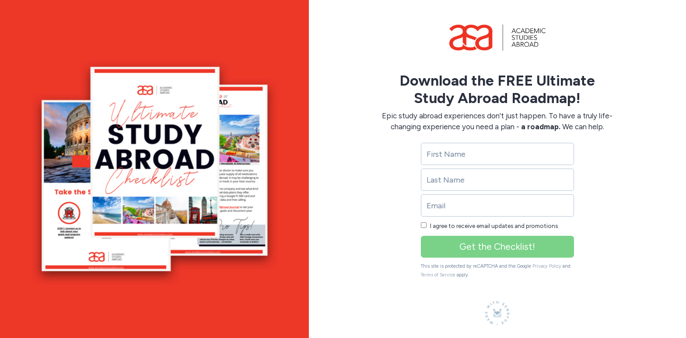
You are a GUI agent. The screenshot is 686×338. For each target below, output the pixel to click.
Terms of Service (438, 275)
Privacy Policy (546, 266)
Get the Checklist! (497, 246)
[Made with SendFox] (497, 313)
